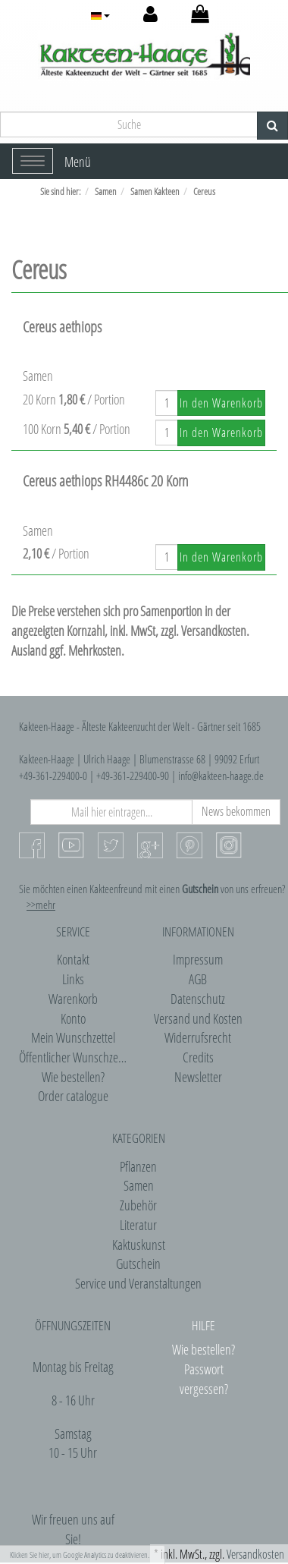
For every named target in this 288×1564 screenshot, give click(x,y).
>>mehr (41, 904)
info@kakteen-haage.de (221, 775)
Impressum (198, 959)
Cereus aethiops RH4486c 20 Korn (106, 480)
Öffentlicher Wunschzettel (75, 1057)
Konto (73, 1018)
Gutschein (138, 1263)
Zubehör (138, 1205)
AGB (198, 979)
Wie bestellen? (73, 1077)
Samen (139, 1185)
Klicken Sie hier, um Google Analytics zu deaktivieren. (79, 1554)
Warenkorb (73, 999)
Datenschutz (198, 999)
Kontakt (73, 959)
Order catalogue (73, 1096)
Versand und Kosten (198, 1018)
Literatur (138, 1225)
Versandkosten (255, 1554)
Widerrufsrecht (197, 1037)
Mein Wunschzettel (73, 1037)
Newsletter (198, 1077)
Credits (198, 1057)
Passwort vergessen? (204, 1379)
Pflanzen (138, 1166)
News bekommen (236, 811)
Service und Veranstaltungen (138, 1283)
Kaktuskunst (138, 1244)
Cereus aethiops (62, 326)
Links (73, 979)
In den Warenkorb (221, 403)
